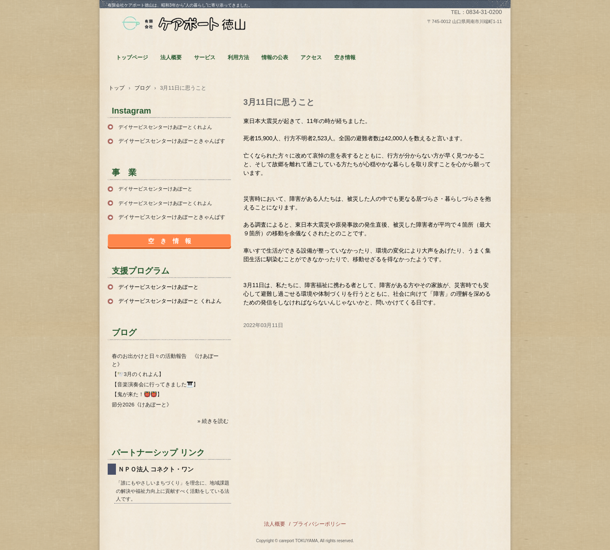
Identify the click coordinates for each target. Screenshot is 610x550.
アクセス (311, 57)
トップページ (132, 57)
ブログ (142, 88)
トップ (117, 88)
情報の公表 (274, 57)
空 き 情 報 (169, 240)
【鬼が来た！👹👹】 (137, 394)
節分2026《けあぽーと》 (142, 404)
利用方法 (238, 57)
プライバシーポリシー (319, 524)
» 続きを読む (213, 421)
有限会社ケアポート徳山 (183, 24)
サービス (204, 57)
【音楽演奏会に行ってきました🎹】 (155, 384)
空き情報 (345, 57)
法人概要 (171, 57)
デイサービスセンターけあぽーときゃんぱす (171, 141)
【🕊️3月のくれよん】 (138, 374)
